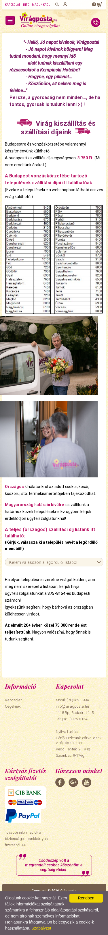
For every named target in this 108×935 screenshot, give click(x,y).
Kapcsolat (12, 5)
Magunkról (41, 5)
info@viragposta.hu (72, 706)
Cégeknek (13, 706)
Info (26, 5)
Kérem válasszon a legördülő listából (43, 562)
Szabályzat (41, 928)
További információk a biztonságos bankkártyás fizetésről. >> (26, 838)
